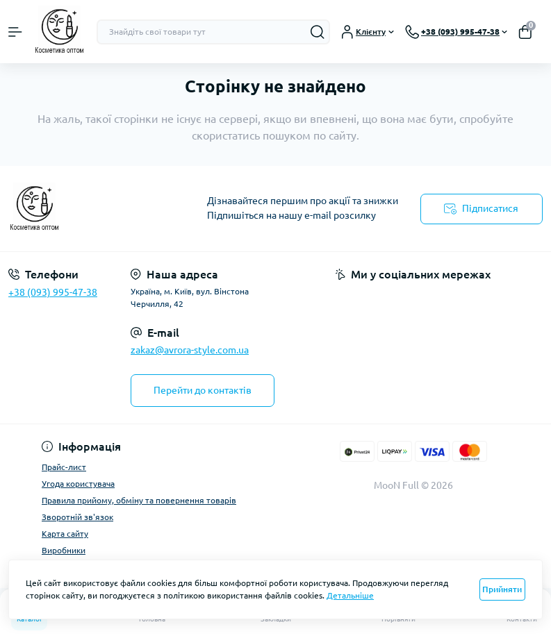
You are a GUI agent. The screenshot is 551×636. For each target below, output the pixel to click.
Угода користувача (78, 483)
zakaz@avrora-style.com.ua (190, 349)
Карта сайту (65, 533)
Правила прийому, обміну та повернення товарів (139, 500)
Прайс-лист (64, 466)
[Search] (317, 32)
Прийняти (502, 589)
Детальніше (350, 595)
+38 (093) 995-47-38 (52, 292)
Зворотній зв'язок (77, 516)
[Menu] (15, 32)
